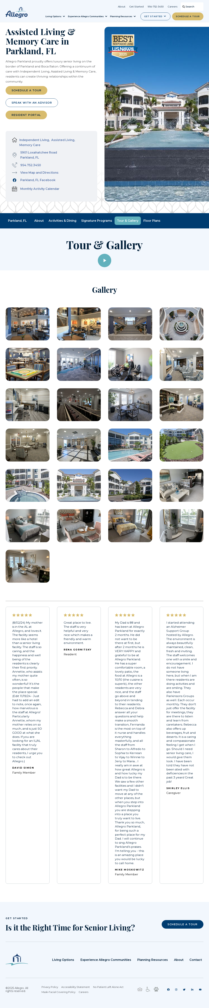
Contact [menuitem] (196, 958)
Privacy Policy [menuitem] (50, 985)
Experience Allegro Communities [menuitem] (112, 958)
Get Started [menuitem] (136, 6)
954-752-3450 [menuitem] (156, 6)
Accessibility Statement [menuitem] (76, 985)
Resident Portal (26, 114)
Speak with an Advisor (32, 102)
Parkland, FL (17, 220)
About (39, 220)
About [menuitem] (121, 6)
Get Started (153, 16)
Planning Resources (121, 16)
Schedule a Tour (188, 16)
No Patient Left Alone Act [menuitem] (109, 985)
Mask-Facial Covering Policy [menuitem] (59, 990)
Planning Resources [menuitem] (155, 958)
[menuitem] (171, 988)
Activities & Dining (62, 220)
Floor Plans (151, 220)
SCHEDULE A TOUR (182, 923)
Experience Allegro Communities (86, 16)
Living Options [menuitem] (71, 958)
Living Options (53, 16)
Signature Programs (96, 220)
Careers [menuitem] (172, 6)
